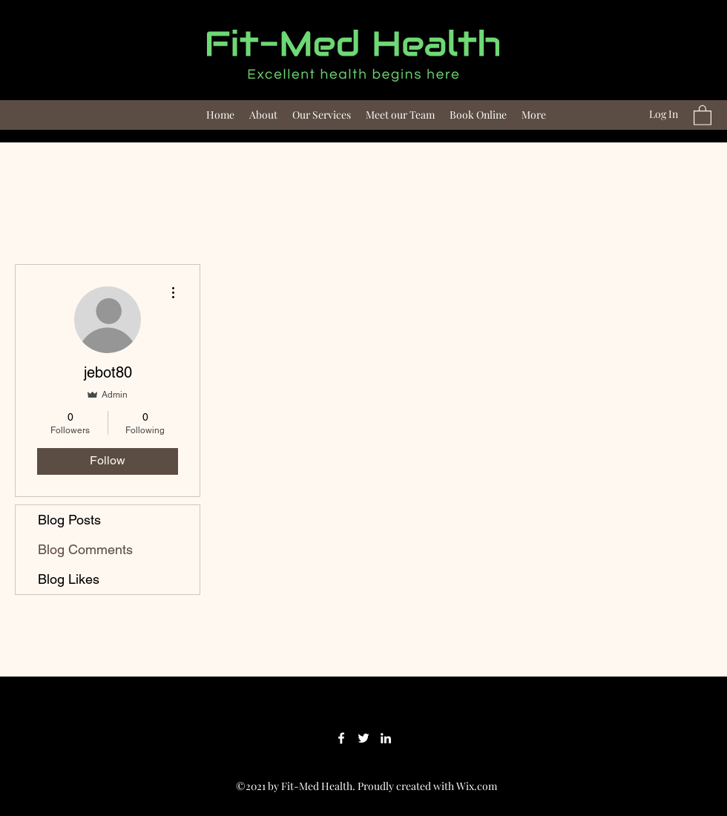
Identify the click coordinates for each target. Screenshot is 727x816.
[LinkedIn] (385, 738)
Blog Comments (85, 549)
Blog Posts (69, 519)
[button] (702, 114)
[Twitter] (363, 738)
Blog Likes (68, 579)
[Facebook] (341, 738)
